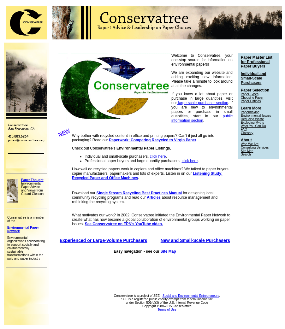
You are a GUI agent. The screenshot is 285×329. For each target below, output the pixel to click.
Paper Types (249, 94)
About (246, 140)
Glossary (247, 133)
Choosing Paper (252, 97)
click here (158, 156)
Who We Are (249, 144)
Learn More (251, 108)
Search (246, 154)
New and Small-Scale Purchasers (195, 240)
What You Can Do (253, 126)
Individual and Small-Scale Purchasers (253, 78)
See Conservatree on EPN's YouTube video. (124, 224)
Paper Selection (255, 90)
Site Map (168, 251)
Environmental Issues (256, 115)
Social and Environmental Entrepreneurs (191, 295)
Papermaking (250, 112)
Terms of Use (167, 309)
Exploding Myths (252, 122)
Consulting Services (255, 147)
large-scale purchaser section (202, 103)
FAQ (244, 129)
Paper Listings (251, 101)
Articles (154, 197)
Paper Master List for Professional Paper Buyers (256, 61)
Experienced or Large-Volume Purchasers (103, 240)
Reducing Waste (252, 119)
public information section (202, 118)
